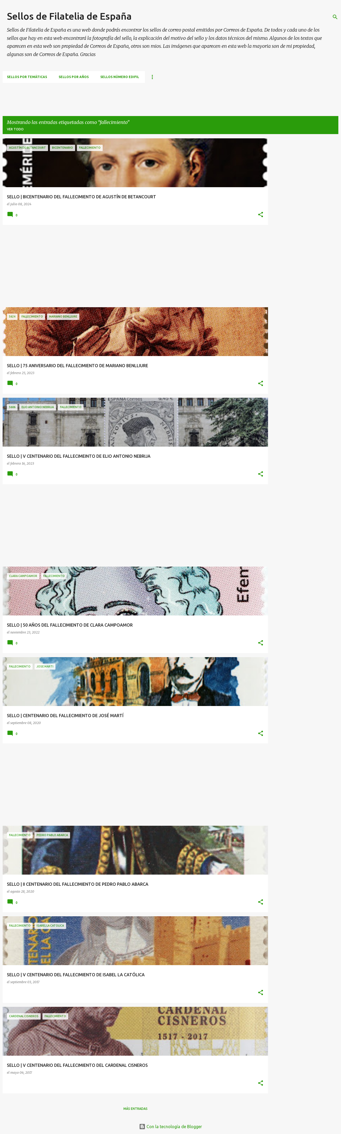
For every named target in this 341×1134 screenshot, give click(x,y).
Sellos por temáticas (27, 77)
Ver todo (15, 129)
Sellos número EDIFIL (119, 77)
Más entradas (135, 1108)
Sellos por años (74, 77)
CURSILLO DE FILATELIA (215, 77)
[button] (260, 215)
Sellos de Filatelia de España (69, 16)
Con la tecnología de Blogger (170, 1126)
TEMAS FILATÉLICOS (167, 77)
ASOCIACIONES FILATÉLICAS (269, 77)
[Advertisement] (99, 95)
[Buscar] (335, 17)
